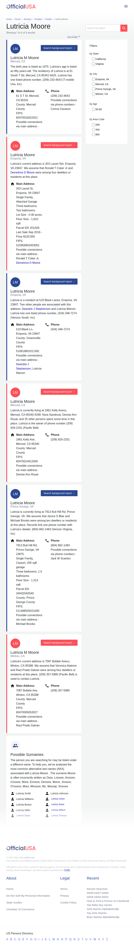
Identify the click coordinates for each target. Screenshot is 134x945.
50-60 (99, 109)
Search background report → (59, 48)
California (101, 59)
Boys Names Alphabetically (102, 916)
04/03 (104, 895)
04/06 (104, 891)
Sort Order (72, 36)
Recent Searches (96, 887)
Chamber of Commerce (20, 908)
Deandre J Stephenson (36, 308)
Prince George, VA (106, 89)
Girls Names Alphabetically (101, 908)
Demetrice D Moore (22, 172)
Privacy (64, 894)
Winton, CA (102, 94)
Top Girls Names (95, 912)
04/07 (96, 891)
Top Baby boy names (98, 904)
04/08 (88, 891)
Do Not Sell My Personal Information (28, 894)
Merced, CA (102, 84)
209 (98, 124)
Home (10, 887)
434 (98, 129)
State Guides (14, 901)
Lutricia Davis (54, 804)
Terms (64, 887)
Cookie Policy (68, 901)
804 (98, 134)
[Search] (102, 28)
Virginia (100, 63)
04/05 (88, 895)
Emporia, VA (102, 79)
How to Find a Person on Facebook (107, 900)
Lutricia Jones (54, 799)
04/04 (96, 895)
